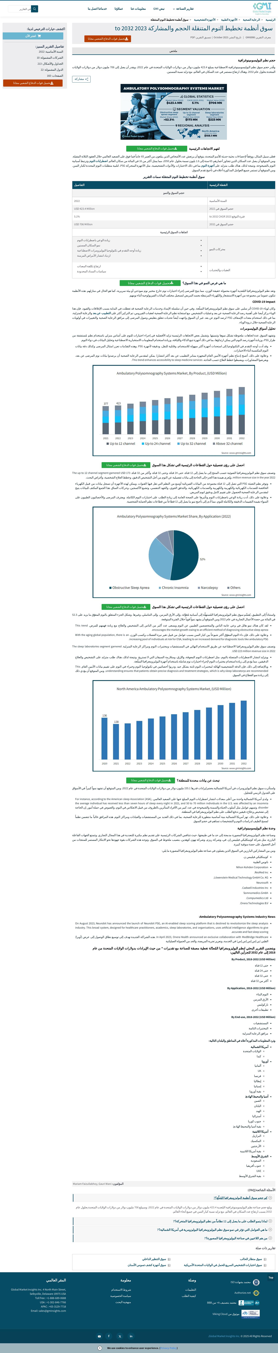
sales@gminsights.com (52, 1311)
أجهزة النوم (207, 166)
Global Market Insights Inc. (224, 1336)
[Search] (34, 8)
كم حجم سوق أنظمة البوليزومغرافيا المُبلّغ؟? (244, 1198)
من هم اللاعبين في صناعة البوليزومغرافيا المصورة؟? (239, 1238)
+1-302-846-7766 (56, 1302)
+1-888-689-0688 (56, 1298)
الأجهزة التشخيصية (204, 20)
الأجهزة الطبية (229, 20)
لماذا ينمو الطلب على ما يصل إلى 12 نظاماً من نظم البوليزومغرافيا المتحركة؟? (223, 1221)
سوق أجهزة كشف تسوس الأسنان (147, 1265)
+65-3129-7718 (57, 1306)
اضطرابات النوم (98, 161)
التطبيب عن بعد (102, 313)
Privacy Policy (168, 1348)
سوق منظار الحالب (251, 1259)
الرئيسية (270, 20)
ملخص (173, 51)
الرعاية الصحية (251, 20)
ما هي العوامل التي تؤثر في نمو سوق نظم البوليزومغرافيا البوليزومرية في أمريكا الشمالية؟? (215, 1230)
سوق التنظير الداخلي (154, 1259)
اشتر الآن (33, 36)
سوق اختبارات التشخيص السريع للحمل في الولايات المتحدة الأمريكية (223, 1265)
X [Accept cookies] (100, 1348)
